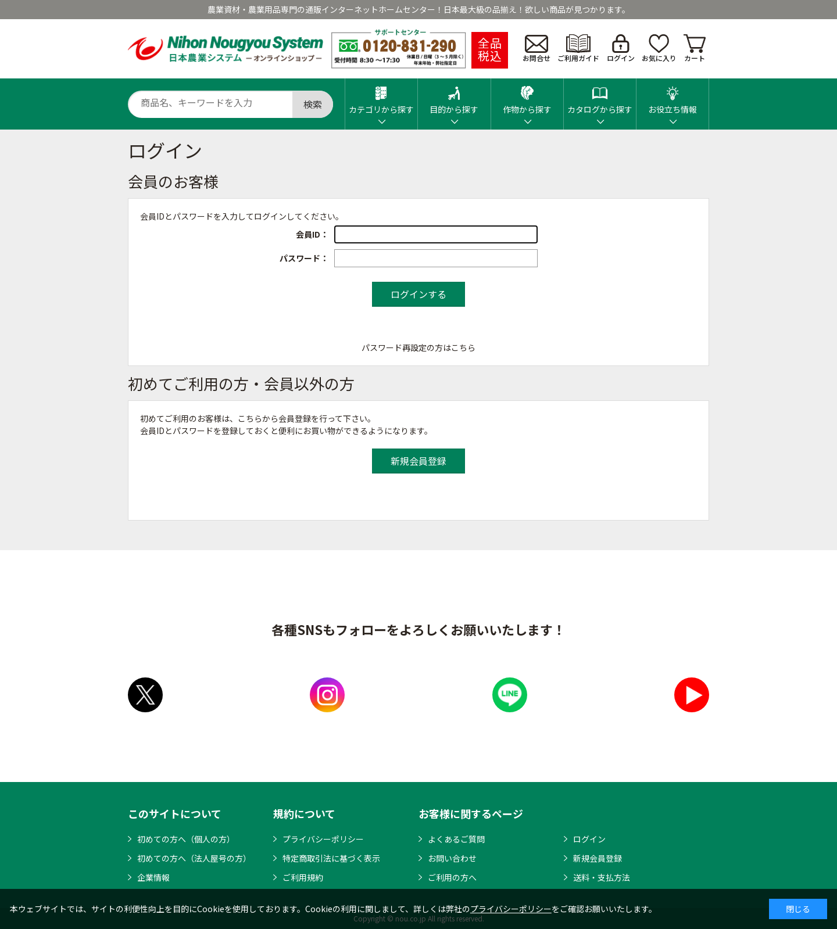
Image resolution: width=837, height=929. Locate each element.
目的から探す (454, 96)
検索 (312, 104)
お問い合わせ (452, 858)
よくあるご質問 (456, 839)
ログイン (621, 48)
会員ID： (312, 234)
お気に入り (659, 48)
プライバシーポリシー (323, 839)
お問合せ (536, 49)
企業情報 (153, 877)
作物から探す (527, 96)
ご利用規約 (302, 877)
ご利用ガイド (578, 48)
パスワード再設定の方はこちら (418, 347)
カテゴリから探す (381, 96)
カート (695, 48)
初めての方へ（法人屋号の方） (194, 858)
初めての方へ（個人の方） (186, 839)
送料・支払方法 (601, 877)
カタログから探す (599, 96)
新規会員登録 (597, 858)
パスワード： (304, 258)
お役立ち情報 (672, 96)
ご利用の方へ (452, 877)
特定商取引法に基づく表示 (331, 858)
